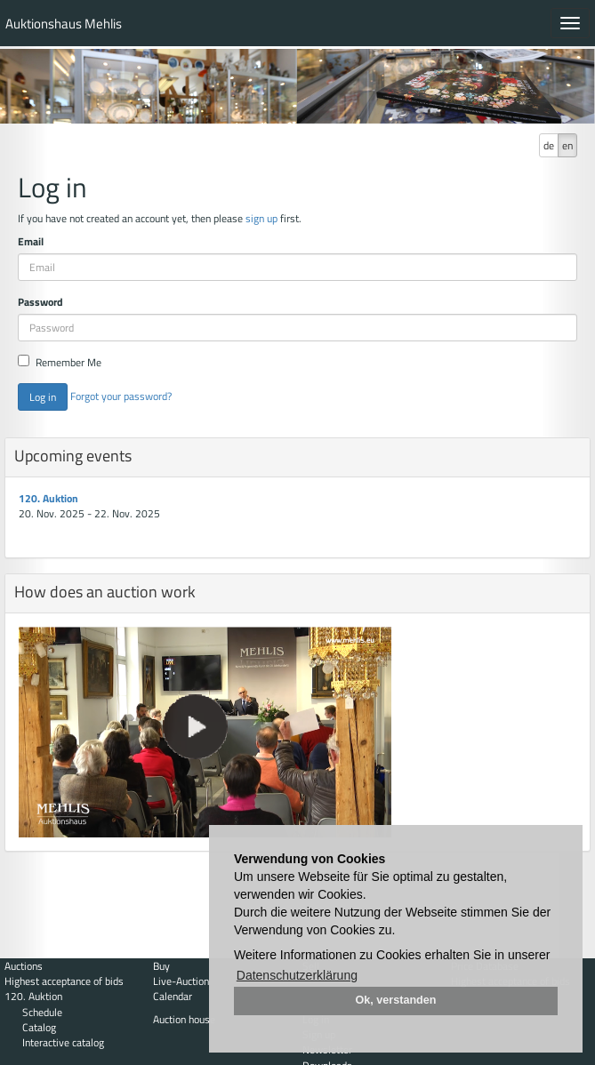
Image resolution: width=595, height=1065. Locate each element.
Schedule (42, 1012)
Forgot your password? (121, 396)
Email (31, 241)
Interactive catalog (63, 1042)
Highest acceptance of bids (64, 981)
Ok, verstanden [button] (396, 1000)
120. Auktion (48, 498)
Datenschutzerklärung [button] (297, 975)
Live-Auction (181, 981)
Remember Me (59, 362)
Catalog (39, 1027)
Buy (161, 965)
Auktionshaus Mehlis (63, 23)
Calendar (172, 996)
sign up (261, 218)
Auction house (184, 1019)
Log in (42, 396)
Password (40, 301)
